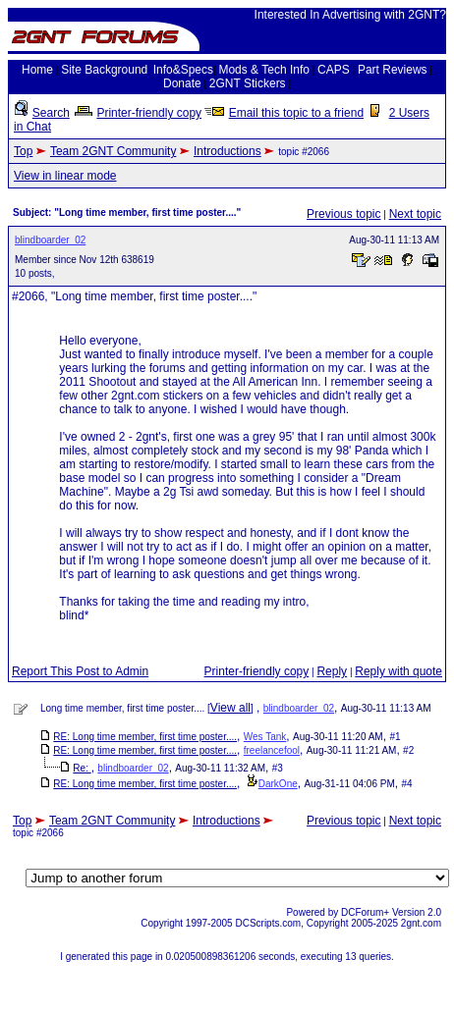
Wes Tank (265, 736)
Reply (331, 671)
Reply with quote (398, 671)
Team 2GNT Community (113, 151)
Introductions (227, 151)
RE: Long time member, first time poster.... (145, 736)
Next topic (415, 214)
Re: (81, 768)
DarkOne (278, 783)
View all (230, 708)
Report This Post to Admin (80, 671)
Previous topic (343, 214)
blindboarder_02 (50, 240)
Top (23, 151)
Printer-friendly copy (148, 113)
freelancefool (272, 750)
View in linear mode (65, 176)
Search (51, 113)
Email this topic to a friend (296, 113)
